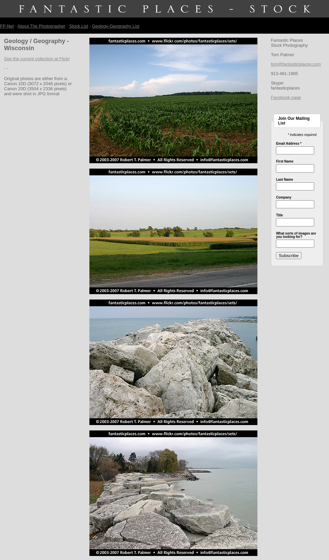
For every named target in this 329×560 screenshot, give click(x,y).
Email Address (288, 143)
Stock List (78, 26)
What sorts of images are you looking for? (296, 235)
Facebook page (286, 97)
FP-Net (7, 26)
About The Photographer (41, 26)
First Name (284, 161)
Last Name (284, 179)
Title (279, 215)
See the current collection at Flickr (37, 58)
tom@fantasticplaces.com (296, 64)
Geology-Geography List (115, 26)
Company (283, 197)
